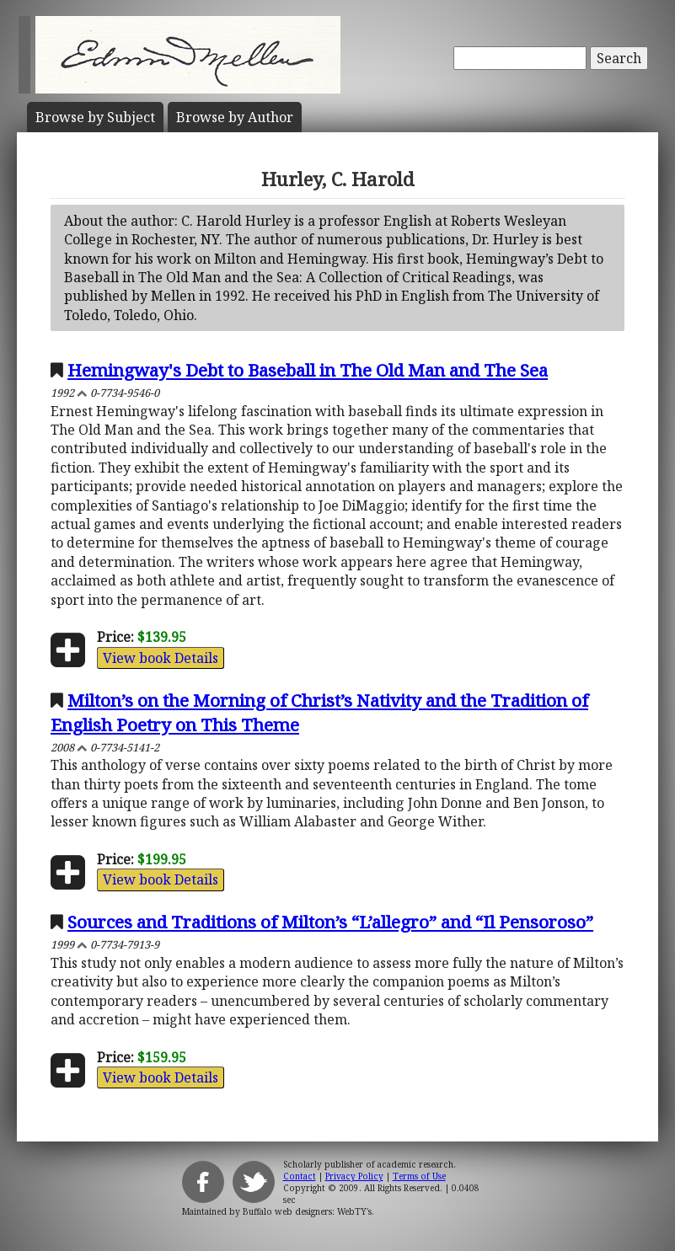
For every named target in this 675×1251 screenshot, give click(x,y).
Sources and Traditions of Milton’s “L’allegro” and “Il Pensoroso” (330, 921)
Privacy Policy (354, 1176)
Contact (299, 1176)
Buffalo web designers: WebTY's (307, 1211)
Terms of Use (419, 1176)
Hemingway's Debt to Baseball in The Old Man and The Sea (307, 370)
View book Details (160, 658)
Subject (95, 117)
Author (234, 117)
